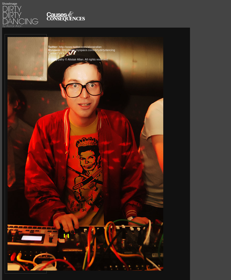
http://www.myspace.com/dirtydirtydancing (88, 50)
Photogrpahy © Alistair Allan (65, 59)
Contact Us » (56, 53)
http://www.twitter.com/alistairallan (80, 46)
